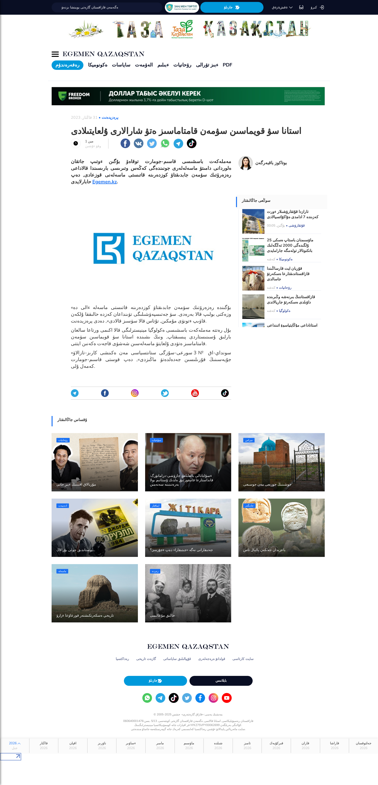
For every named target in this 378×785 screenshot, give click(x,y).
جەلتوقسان (363, 746)
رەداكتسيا (122, 659)
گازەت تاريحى (146, 659)
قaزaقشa (282, 7)
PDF (227, 65)
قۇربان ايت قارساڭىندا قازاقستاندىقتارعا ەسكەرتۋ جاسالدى (288, 274)
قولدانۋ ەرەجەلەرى (211, 659)
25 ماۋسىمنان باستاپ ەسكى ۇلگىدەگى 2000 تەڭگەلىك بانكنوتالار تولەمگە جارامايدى (290, 245)
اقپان (73, 746)
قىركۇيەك (276, 746)
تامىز (247, 746)
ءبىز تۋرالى (207, 65)
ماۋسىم (189, 746)
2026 (15, 746)
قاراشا (335, 746)
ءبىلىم (163, 65)
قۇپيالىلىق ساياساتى (177, 659)
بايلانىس (221, 680)
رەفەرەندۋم (67, 65)
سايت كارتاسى (243, 659)
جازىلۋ (232, 7)
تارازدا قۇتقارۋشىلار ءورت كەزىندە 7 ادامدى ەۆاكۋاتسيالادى (292, 214)
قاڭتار (44, 746)
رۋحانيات (182, 65)
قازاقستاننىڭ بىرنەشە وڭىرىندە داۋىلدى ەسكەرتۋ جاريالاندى (291, 299)
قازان (305, 746)
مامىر (160, 746)
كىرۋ (317, 7)
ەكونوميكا (97, 65)
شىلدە (218, 746)
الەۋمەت (144, 65)
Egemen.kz (104, 181)
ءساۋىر (131, 746)
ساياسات (121, 65)
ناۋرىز (102, 746)
